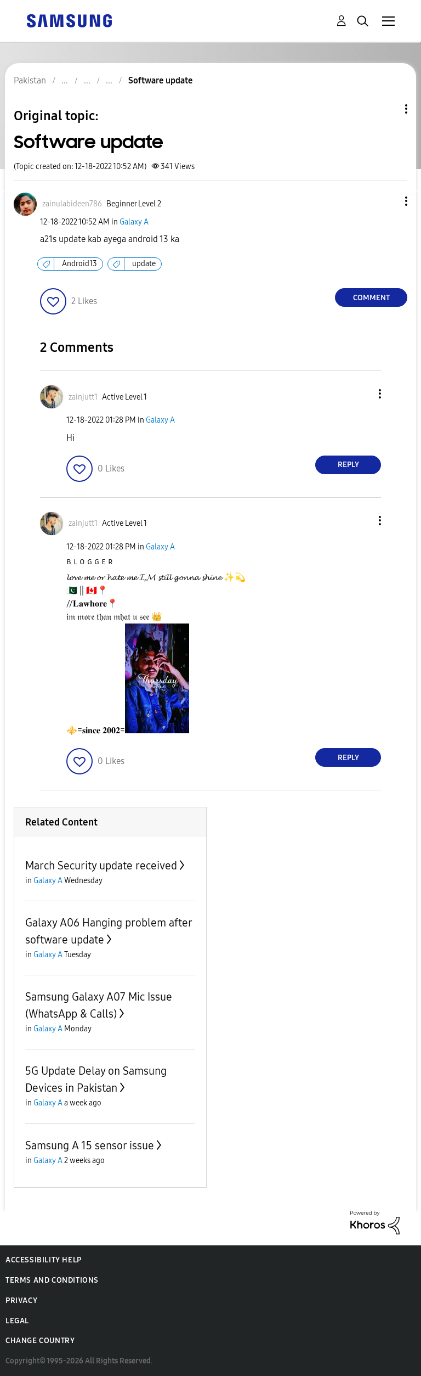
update (144, 263)
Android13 (79, 263)
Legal (17, 1321)
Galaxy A (134, 222)
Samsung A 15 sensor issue (89, 1145)
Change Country (40, 1340)
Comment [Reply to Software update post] (371, 297)
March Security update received (101, 865)
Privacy (21, 1300)
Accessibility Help (43, 1260)
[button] (388, 201)
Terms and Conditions (52, 1280)
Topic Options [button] (387, 108)
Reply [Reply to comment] (348, 464)
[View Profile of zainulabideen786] (72, 204)
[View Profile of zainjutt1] (83, 397)
